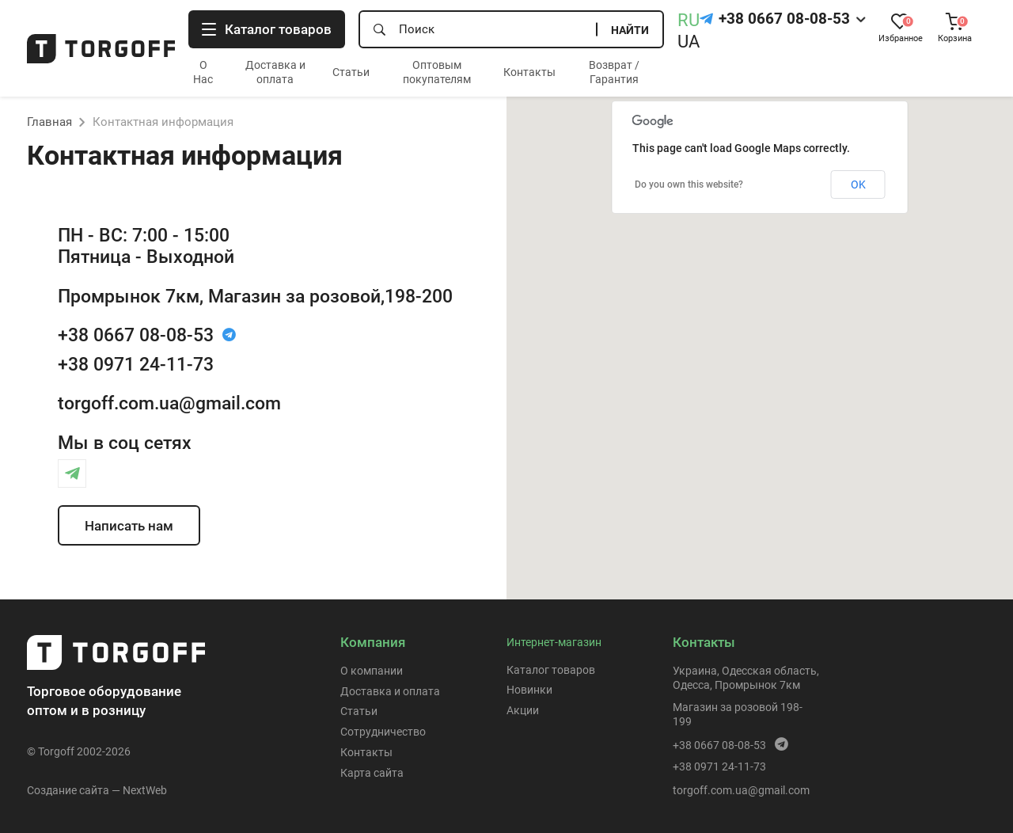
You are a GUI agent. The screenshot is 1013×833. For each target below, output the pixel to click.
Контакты (529, 72)
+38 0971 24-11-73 (136, 364)
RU (688, 20)
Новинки (529, 689)
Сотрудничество (383, 731)
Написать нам (129, 526)
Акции (522, 710)
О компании (371, 670)
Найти (630, 30)
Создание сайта (68, 790)
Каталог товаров (550, 670)
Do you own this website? (689, 184)
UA (688, 41)
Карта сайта (372, 772)
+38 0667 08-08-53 (784, 19)
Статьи (351, 72)
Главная (49, 122)
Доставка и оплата (390, 691)
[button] (759, 333)
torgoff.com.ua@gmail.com (169, 403)
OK (858, 184)
